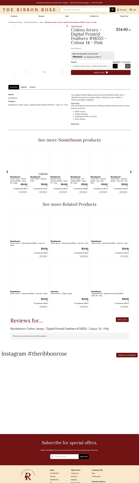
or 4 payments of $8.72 (87, 57)
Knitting (52, 443)
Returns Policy (76, 449)
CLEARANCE (54, 440)
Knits (41, 22)
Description (14, 87)
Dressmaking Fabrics (31, 22)
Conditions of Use (77, 455)
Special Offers (55, 474)
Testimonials (96, 443)
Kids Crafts (54, 465)
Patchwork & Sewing (15, 22)
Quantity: (122, 62)
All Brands (53, 471)
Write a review (122, 320)
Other (52, 468)
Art (51, 449)
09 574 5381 (98, 3)
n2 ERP (129, 479)
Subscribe (84, 423)
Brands (41, 16)
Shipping (24, 87)
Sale (67, 16)
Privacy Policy (75, 452)
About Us (74, 443)
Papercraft (53, 452)
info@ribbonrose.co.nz (27, 459)
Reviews (32, 87)
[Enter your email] (66, 423)
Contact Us (94, 16)
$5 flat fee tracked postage (80, 3)
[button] (122, 9)
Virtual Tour (75, 467)
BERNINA (53, 455)
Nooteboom (76, 26)
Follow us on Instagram (127, 355)
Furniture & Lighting (56, 462)
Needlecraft (54, 446)
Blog (93, 440)
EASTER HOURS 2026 (78, 464)
